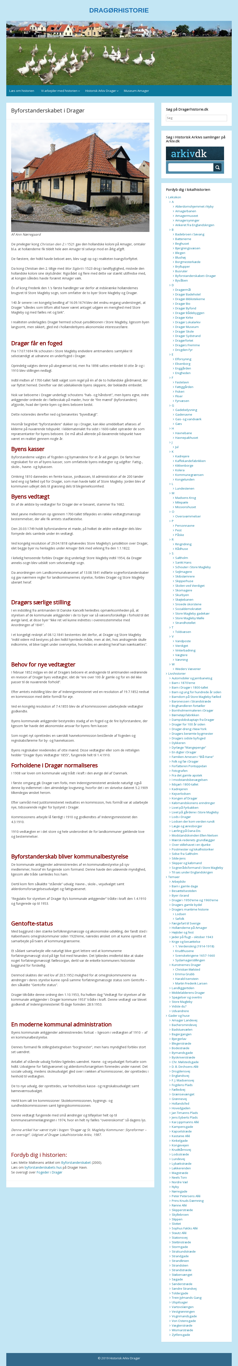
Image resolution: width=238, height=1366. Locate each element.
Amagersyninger (187, 220)
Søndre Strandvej (184, 1288)
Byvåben (181, 280)
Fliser (179, 396)
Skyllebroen (180, 1214)
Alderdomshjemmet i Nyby (194, 206)
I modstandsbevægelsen (190, 780)
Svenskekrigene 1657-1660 (195, 955)
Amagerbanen (185, 211)
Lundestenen (184, 488)
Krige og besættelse (186, 942)
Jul (176, 447)
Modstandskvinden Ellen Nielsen (195, 835)
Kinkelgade (180, 1140)
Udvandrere (180, 1011)
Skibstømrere (185, 576)
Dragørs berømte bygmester (192, 733)
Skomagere (183, 590)
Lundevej (178, 1159)
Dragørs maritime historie (190, 909)
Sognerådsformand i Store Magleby (197, 868)
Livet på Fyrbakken (185, 807)
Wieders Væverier (188, 669)
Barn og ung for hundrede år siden (196, 692)
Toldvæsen (183, 632)
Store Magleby (182, 1002)
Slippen (177, 1219)
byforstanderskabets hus (43, 1167)
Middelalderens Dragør (188, 993)
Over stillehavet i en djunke (191, 845)
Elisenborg (182, 364)
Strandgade (180, 1256)
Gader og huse (179, 1015)
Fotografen (180, 771)
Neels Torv (179, 1177)
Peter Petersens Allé (186, 1196)
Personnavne (185, 525)
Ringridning (183, 544)
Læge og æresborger (187, 826)
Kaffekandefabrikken (190, 461)
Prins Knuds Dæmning (188, 1201)
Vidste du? (179, 1006)
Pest (178, 530)
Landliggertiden (183, 988)
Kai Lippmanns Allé (185, 1122)
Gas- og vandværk (188, 419)
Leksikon (174, 197)
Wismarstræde (182, 1330)
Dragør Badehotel (188, 294)
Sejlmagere (183, 572)
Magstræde (180, 1173)
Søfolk (179, 919)
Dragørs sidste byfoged (188, 738)
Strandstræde (182, 1270)
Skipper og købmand (187, 863)
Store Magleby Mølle (189, 618)
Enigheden (183, 373)
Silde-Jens (179, 858)
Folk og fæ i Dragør (185, 761)
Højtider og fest (183, 932)
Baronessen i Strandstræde (191, 701)
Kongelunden (185, 479)
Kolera (180, 470)
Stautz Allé (179, 1233)
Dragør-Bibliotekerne (190, 299)
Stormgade (180, 1247)
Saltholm (181, 558)
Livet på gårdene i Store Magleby (195, 812)
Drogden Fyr (184, 350)
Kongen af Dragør (184, 798)
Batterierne (183, 239)
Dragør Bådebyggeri (189, 313)
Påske (179, 535)
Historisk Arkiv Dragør (100, 91)
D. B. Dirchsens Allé (185, 1067)
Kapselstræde (182, 1131)
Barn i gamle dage (185, 886)
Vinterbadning (185, 650)
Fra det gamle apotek (187, 775)
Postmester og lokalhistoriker (193, 849)
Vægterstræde (182, 1325)
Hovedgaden (181, 1108)
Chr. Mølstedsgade (185, 1062)
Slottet (176, 1224)
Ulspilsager (180, 1302)
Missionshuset (185, 507)
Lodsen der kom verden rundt (193, 821)
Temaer (174, 877)
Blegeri (180, 253)
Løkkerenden (181, 1168)
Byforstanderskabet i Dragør (195, 276)
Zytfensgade (181, 1335)
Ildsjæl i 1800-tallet (185, 784)
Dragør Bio (182, 303)
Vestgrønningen (183, 1311)
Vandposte (183, 641)
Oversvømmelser (188, 516)
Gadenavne (183, 414)
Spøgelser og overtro (187, 997)
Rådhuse (181, 549)
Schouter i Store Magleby (193, 567)
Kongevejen (180, 1145)
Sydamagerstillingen (190, 960)
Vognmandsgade (184, 1316)
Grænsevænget (183, 1094)
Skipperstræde (182, 1210)
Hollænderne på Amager (189, 928)
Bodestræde (180, 1048)
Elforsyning (183, 359)
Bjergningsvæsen (187, 248)
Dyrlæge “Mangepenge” (189, 747)
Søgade (177, 1279)
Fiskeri (179, 391)
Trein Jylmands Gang (187, 1297)
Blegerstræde (181, 1043)
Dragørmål (183, 290)
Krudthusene (184, 951)
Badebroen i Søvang (189, 234)
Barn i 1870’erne (183, 683)
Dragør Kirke (184, 317)
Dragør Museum (187, 327)
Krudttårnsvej (181, 1150)
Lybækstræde (182, 1163)
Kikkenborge (184, 465)
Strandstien (180, 1265)
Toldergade (180, 1293)
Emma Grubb (185, 974)
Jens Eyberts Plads (185, 1117)
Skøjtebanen (184, 599)
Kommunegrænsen (189, 475)
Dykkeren (178, 743)
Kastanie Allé (181, 1136)
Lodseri (180, 914)
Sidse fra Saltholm (185, 854)
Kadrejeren (180, 789)
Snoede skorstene (188, 604)
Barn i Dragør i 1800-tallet (190, 687)
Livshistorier (177, 673)
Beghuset (182, 243)
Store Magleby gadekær (192, 613)
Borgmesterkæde (188, 262)
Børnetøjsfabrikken (185, 715)
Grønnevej (179, 1099)
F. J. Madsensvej (183, 1080)
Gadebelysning (186, 410)
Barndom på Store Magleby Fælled (196, 697)
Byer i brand (180, 895)
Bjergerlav (179, 1039)
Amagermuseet (186, 216)
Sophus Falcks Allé (185, 1228)
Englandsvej (180, 1076)
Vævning (181, 659)
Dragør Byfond (185, 308)
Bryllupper (182, 266)
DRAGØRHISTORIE (119, 10)
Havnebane (183, 433)
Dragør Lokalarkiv (188, 322)
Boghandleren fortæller (188, 706)
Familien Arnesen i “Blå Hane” (193, 757)
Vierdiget (181, 646)
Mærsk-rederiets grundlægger (193, 840)
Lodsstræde (180, 1154)
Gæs (178, 424)
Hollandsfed (180, 1103)
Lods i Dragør (181, 817)
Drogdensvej (181, 1071)
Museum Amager (136, 91)
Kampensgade (182, 1127)
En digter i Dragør (184, 752)
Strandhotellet (185, 623)
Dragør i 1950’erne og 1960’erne (195, 900)
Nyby (175, 1187)
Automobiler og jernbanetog (192, 678)
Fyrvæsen (182, 401)
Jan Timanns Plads (185, 1113)
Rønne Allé (179, 1205)
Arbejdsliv (179, 881)
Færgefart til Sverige (186, 923)
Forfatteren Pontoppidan (189, 766)
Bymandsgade (182, 1053)
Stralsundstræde (184, 1251)
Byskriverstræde (183, 1057)
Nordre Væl (180, 1182)
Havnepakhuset (186, 438)
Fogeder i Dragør (49, 1172)
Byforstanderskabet (76, 1162)
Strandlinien (180, 1261)
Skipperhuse (184, 581)
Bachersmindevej (184, 1025)
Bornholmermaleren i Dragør (192, 710)
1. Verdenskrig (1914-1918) (194, 946)
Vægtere (181, 655)
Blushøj (180, 257)
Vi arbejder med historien (59, 91)
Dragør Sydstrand (188, 336)
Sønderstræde (182, 1284)
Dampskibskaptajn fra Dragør (193, 720)
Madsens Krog (185, 498)
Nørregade (179, 1191)
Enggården (183, 368)
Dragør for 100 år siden (188, 724)
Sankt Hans (183, 562)
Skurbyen (182, 595)
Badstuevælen (182, 1029)
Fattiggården (184, 387)
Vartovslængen (183, 1307)
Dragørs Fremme (187, 345)
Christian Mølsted (187, 969)
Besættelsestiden (184, 891)
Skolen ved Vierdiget (190, 586)
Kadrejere (182, 456)
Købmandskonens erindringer (193, 803)
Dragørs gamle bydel (187, 905)
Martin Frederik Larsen (191, 983)
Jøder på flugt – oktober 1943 (192, 937)
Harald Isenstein (186, 979)
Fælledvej (178, 1089)
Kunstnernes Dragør (186, 965)
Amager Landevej (184, 1020)
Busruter (181, 271)
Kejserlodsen (181, 794)
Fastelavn (182, 382)
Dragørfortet (184, 340)
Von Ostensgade (184, 1321)
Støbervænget (182, 1275)
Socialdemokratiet (188, 609)
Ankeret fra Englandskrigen (194, 225)
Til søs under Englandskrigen (192, 872)
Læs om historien (21, 91)
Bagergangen (182, 1034)
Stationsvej (180, 1237)
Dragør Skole (184, 331)
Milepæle (181, 502)
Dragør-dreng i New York (189, 729)
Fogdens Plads (182, 1085)
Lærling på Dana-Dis (186, 831)
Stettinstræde (181, 1242)
